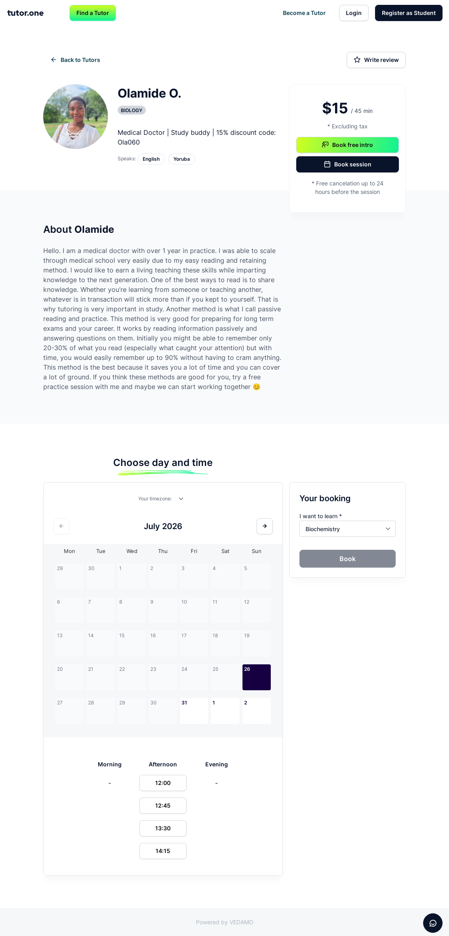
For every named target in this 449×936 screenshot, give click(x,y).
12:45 (163, 805)
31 (184, 703)
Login (354, 12)
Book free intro (347, 145)
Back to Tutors (75, 60)
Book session (347, 164)
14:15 (163, 850)
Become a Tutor (304, 12)
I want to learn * (320, 516)
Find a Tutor (92, 12)
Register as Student (409, 12)
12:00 (163, 782)
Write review (376, 60)
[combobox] (181, 500)
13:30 (163, 828)
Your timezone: (155, 499)
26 (247, 669)
